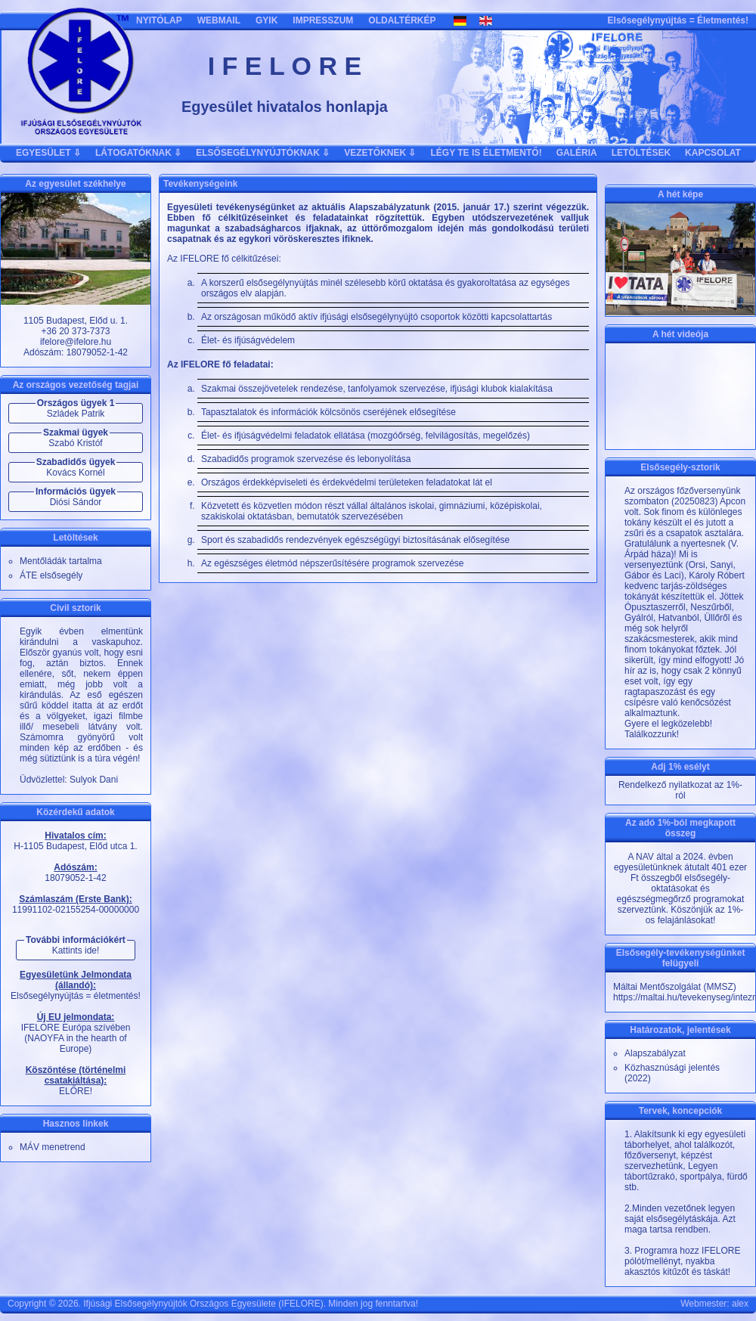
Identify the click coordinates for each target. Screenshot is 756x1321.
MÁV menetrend (52, 1147)
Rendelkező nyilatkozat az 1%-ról (680, 790)
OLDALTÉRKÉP (401, 20)
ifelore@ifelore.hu (75, 341)
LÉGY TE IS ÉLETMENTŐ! (486, 152)
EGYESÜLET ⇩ (48, 152)
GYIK (266, 20)
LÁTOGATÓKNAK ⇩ (138, 152)
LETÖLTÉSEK (641, 152)
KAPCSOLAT (713, 152)
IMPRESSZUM (323, 20)
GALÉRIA (576, 152)
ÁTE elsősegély (51, 575)
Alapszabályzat (655, 1053)
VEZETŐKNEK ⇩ (380, 152)
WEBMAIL (218, 20)
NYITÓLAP (159, 20)
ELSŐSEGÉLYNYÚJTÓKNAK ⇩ (263, 152)
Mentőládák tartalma (61, 561)
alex (740, 1303)
